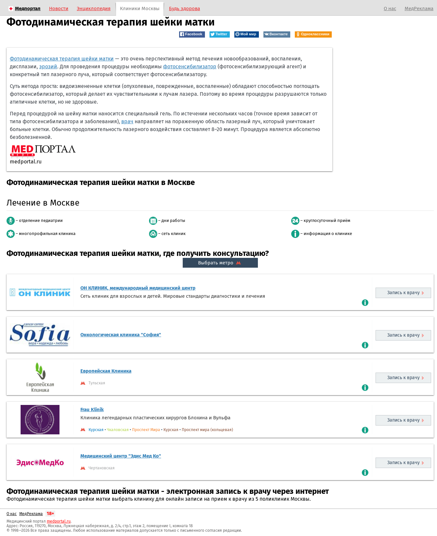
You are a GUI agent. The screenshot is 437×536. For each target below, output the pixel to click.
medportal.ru (59, 521)
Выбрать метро (220, 263)
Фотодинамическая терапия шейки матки (62, 59)
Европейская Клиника (105, 371)
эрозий (48, 66)
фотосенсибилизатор (189, 66)
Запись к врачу (403, 292)
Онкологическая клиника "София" (120, 335)
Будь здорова (184, 8)
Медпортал (28, 8)
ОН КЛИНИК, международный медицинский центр (137, 288)
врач (127, 121)
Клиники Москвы (140, 8)
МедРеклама (419, 8)
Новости (58, 8)
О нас (390, 8)
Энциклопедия (93, 8)
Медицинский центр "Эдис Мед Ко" (120, 456)
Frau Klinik (92, 409)
